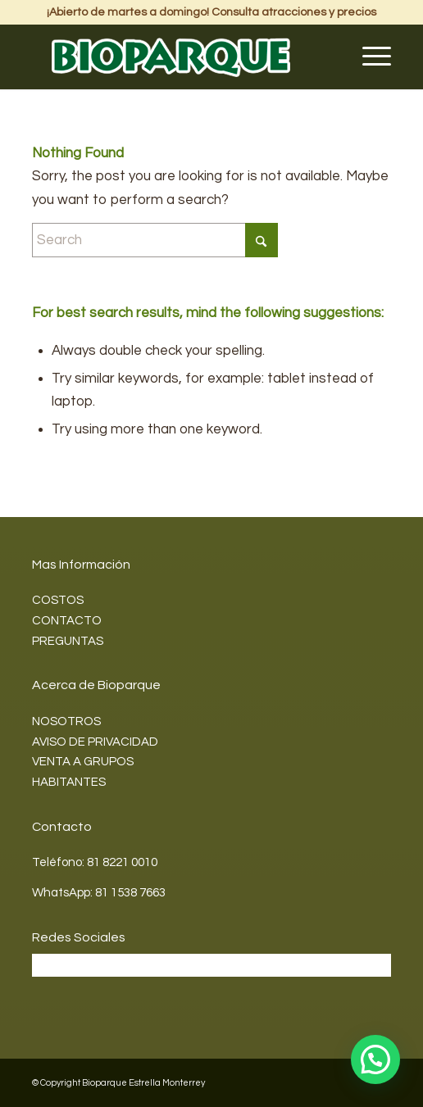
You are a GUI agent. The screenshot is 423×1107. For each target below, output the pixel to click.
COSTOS (58, 600)
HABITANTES (69, 782)
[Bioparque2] (176, 56)
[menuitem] (368, 56)
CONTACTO (67, 621)
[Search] (155, 240)
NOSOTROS (66, 721)
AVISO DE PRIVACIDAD (95, 742)
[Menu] (368, 56)
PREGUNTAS (67, 641)
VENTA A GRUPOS (83, 761)
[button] (375, 1059)
